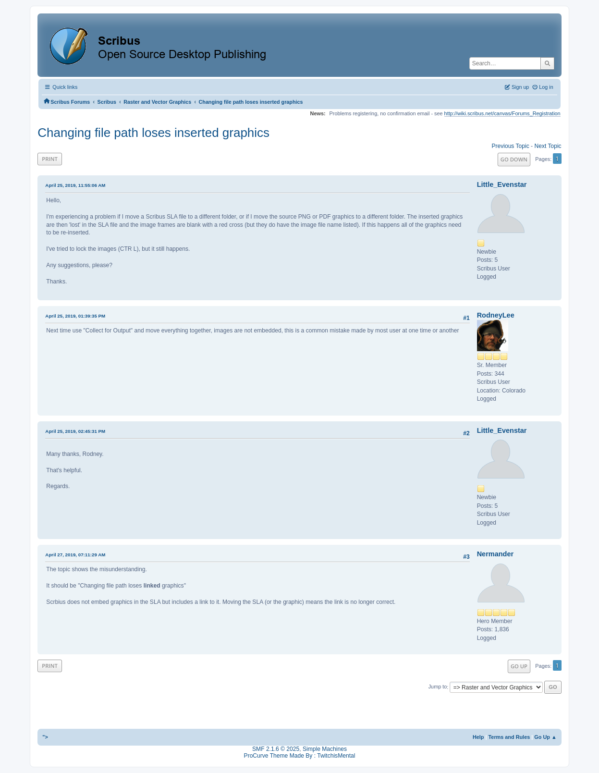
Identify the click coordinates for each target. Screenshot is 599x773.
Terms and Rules (509, 737)
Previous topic (510, 146)
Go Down (514, 159)
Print (50, 158)
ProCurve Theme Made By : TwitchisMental (299, 755)
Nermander (495, 554)
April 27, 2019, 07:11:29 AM (75, 554)
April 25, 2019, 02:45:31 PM (75, 431)
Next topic (547, 146)
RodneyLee (495, 315)
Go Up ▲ (545, 737)
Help (478, 737)
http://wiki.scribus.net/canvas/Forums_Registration (502, 113)
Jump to (437, 687)
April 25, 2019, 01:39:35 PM (75, 316)
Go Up (519, 666)
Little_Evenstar (502, 184)
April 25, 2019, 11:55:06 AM (75, 185)
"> (45, 737)
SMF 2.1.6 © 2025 (275, 749)
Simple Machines (325, 749)
